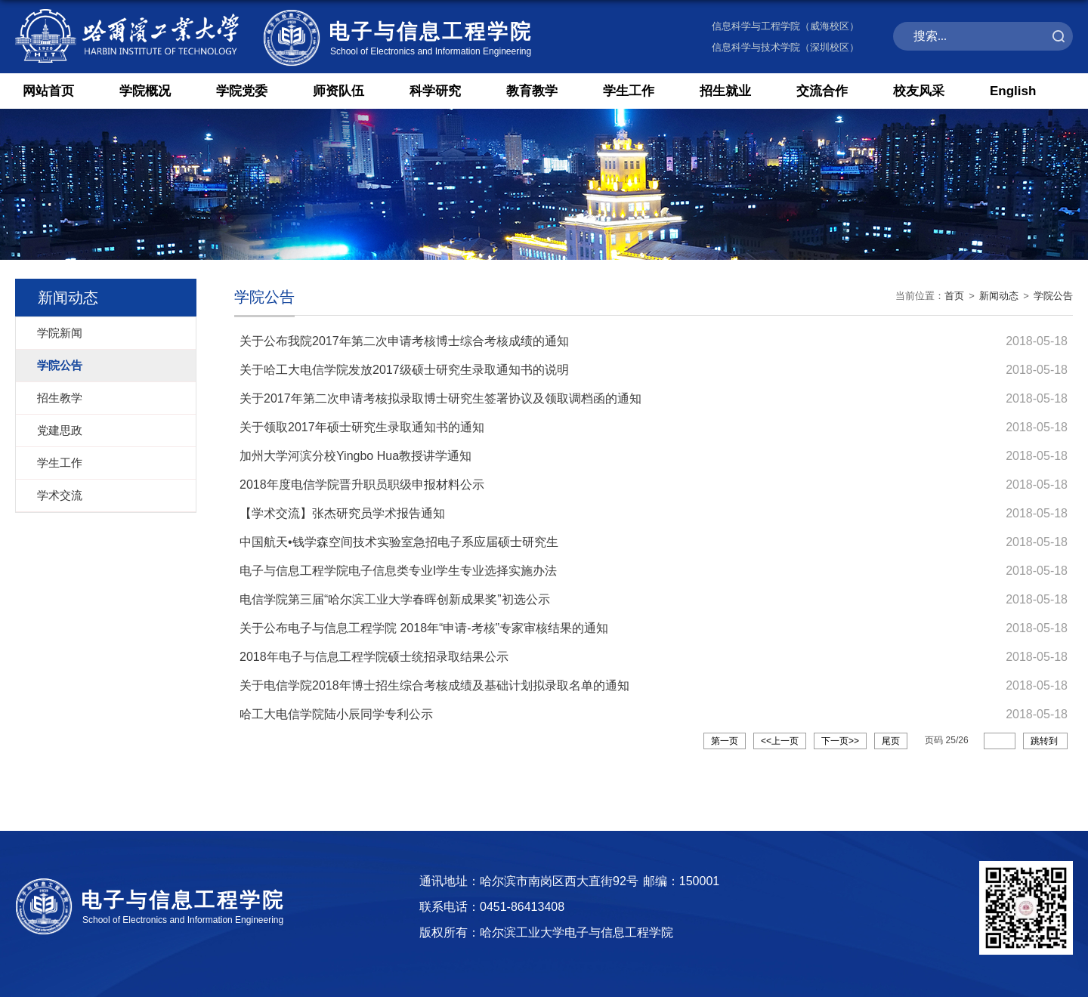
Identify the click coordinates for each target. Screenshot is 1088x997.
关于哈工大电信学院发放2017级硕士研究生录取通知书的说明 (404, 369)
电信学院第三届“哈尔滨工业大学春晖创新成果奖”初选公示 (395, 599)
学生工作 (628, 91)
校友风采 (918, 91)
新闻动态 (998, 295)
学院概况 (145, 91)
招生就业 (725, 91)
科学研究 (435, 91)
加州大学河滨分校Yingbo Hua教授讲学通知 (355, 455)
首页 (954, 295)
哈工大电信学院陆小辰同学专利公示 (336, 714)
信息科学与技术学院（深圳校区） (785, 47)
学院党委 (241, 91)
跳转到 (1045, 741)
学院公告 (1053, 295)
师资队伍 (338, 91)
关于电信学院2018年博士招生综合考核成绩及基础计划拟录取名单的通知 (434, 685)
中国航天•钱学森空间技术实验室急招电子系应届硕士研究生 (399, 542)
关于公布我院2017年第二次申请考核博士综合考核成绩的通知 (404, 341)
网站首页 (48, 91)
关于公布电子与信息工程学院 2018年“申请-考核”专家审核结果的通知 (424, 628)
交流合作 (822, 91)
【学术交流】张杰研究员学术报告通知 (342, 513)
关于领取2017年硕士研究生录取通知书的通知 (362, 427)
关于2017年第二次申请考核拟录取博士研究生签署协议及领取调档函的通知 (440, 398)
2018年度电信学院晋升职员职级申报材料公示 (362, 484)
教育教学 (532, 91)
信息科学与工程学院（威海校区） (785, 26)
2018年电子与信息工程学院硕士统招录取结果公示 (374, 656)
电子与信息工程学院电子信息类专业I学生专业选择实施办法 (398, 570)
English (1013, 91)
